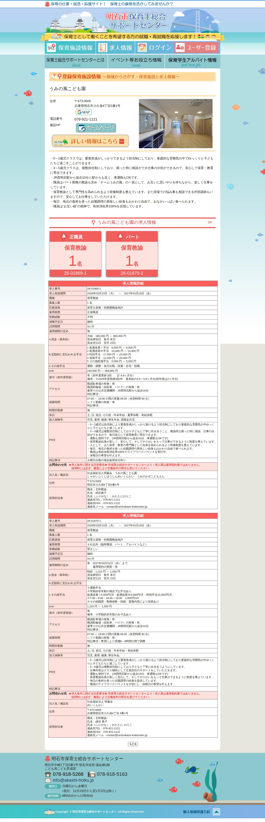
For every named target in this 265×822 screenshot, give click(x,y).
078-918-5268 (68, 774)
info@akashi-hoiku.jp (73, 780)
